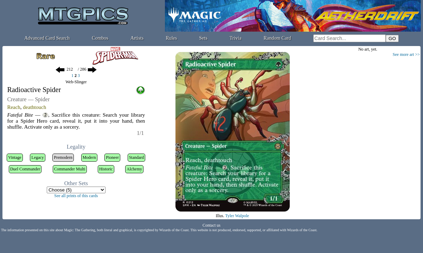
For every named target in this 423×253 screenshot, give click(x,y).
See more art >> (406, 54)
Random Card (277, 38)
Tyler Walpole (237, 215)
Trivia (236, 38)
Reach (13, 107)
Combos (100, 38)
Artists (136, 38)
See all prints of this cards (76, 195)
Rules (171, 38)
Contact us (211, 225)
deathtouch (34, 107)
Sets (203, 38)
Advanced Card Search (47, 38)
